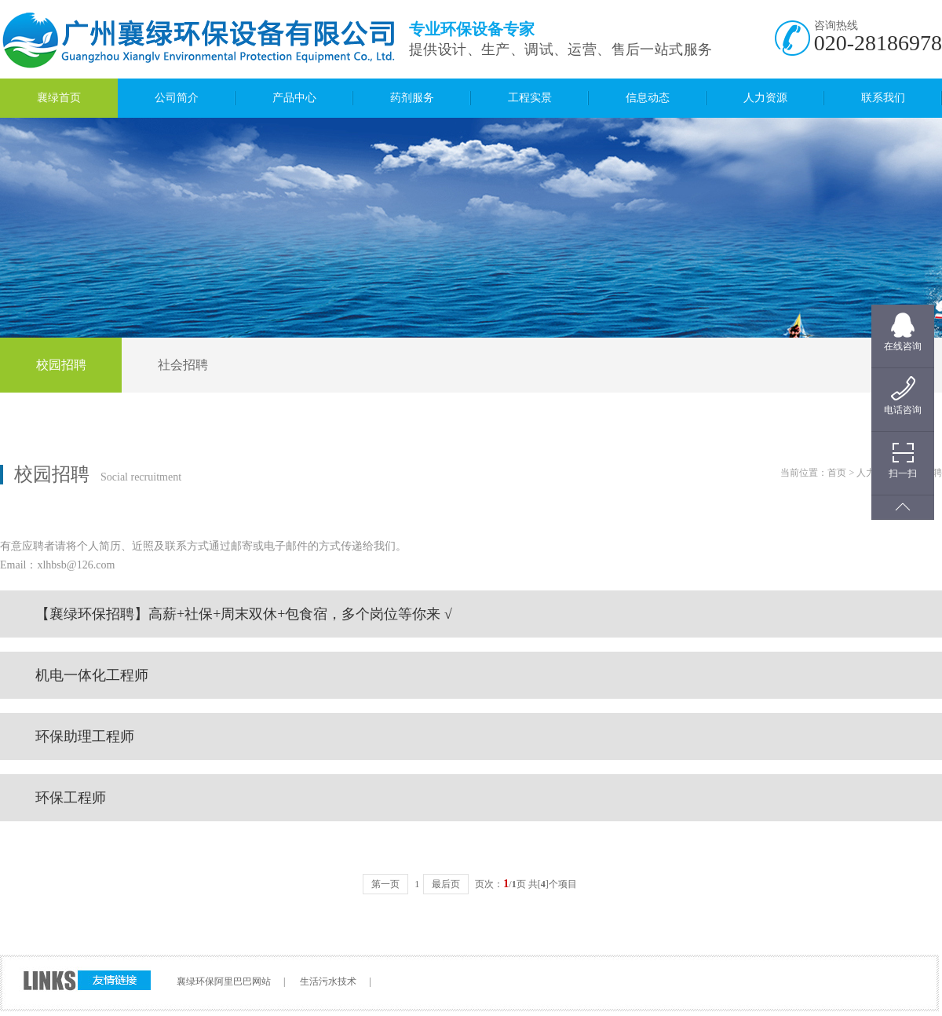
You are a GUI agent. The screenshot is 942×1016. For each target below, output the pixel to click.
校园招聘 (61, 364)
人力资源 (765, 98)
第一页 (385, 884)
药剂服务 (412, 98)
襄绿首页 (59, 98)
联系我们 (883, 98)
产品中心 (294, 98)
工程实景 (530, 98)
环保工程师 (70, 798)
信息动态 (648, 98)
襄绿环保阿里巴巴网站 (224, 981)
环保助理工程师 (84, 736)
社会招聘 (183, 364)
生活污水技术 (328, 981)
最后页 (446, 884)
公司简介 (177, 98)
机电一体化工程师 (91, 675)
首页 (836, 472)
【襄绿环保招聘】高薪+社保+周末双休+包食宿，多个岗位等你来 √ (243, 614)
